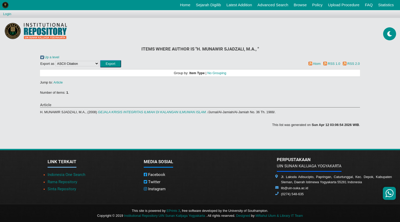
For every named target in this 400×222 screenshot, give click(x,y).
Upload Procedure (343, 5)
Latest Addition (239, 5)
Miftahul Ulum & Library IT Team (279, 216)
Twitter (152, 182)
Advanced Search (273, 5)
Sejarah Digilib (208, 5)
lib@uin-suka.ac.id (294, 188)
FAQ (369, 5)
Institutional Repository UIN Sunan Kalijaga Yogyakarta (165, 216)
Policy (317, 5)
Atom (317, 64)
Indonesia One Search (66, 174)
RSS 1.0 (334, 64)
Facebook (154, 174)
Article (58, 82)
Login (7, 14)
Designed (243, 216)
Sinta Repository (62, 189)
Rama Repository (62, 182)
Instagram (155, 189)
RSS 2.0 (353, 64)
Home (186, 4)
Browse (300, 5)
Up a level (51, 57)
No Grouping (216, 73)
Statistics (386, 5)
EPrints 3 (173, 211)
